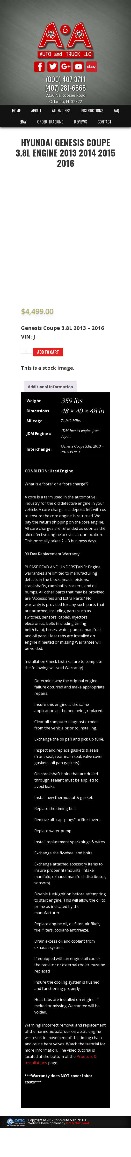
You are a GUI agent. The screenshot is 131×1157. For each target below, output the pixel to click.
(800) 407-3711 (65, 79)
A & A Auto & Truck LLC (65, 40)
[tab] (50, 386)
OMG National (77, 1123)
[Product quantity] (26, 351)
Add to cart (48, 352)
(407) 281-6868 (65, 87)
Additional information (50, 386)
